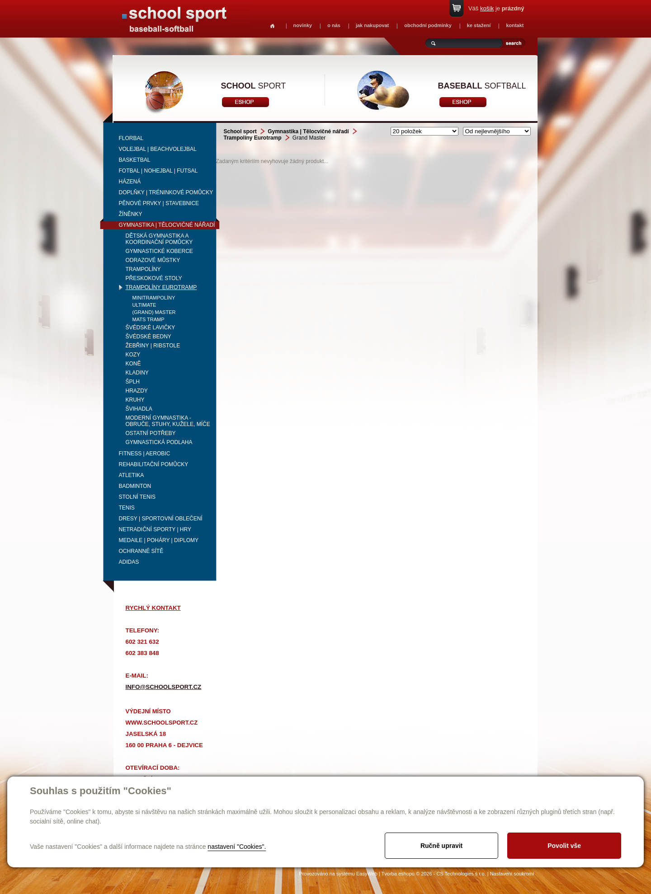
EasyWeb (366, 873)
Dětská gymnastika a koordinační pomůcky (159, 239)
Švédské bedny (148, 336)
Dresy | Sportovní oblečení (161, 518)
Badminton (135, 486)
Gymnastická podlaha (159, 442)
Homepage (272, 26)
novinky (302, 25)
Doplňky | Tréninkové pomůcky (166, 192)
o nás (333, 25)
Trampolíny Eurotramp (161, 287)
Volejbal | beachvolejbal (158, 149)
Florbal (131, 138)
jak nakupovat (372, 25)
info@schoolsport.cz (164, 686)
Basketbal (135, 160)
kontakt (515, 25)
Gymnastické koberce (159, 251)
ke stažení (479, 25)
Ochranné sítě (141, 551)
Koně (133, 363)
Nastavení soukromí (512, 873)
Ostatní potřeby (151, 433)
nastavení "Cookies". (237, 846)
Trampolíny (143, 269)
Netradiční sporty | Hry (155, 529)
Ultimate (144, 305)
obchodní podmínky (428, 25)
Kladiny (137, 373)
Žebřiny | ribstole (153, 345)
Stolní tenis (137, 497)
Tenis (127, 508)
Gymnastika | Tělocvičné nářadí (167, 225)
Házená (130, 181)
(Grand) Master (154, 312)
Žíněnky (130, 214)
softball (482, 85)
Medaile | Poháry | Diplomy (159, 540)
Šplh (133, 382)
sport (253, 85)
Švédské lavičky (150, 327)
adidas (129, 562)
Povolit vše (564, 845)
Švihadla (139, 409)
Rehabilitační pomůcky (154, 464)
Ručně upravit (441, 845)
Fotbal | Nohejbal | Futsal (158, 171)
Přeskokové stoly (154, 278)
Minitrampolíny (153, 297)
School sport (240, 131)
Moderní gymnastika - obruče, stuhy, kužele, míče (168, 421)
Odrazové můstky (153, 260)
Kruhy (135, 400)
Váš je (496, 8)
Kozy (133, 354)
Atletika (131, 475)
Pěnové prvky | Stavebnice (159, 203)
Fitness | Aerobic (144, 453)
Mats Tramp (148, 319)
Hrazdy (137, 391)
